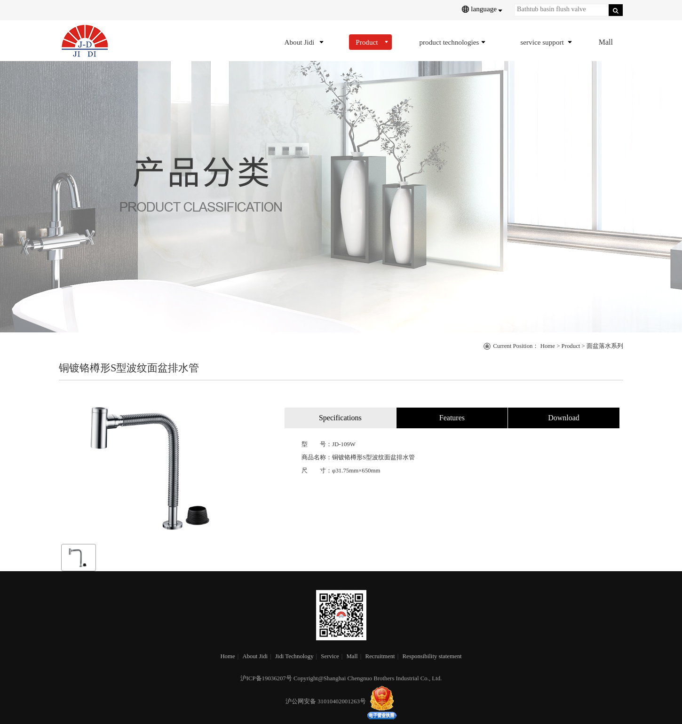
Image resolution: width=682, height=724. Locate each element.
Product (367, 42)
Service (330, 656)
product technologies (449, 42)
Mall (606, 42)
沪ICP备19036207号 (266, 678)
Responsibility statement (431, 656)
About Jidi (299, 42)
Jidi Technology (294, 656)
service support (541, 42)
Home (547, 346)
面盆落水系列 (605, 346)
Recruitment (380, 656)
